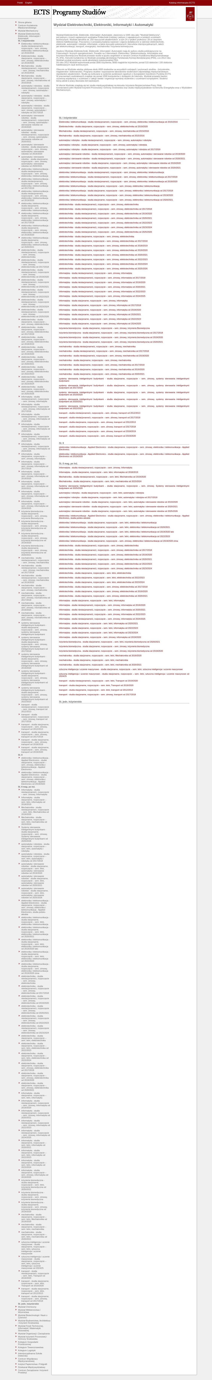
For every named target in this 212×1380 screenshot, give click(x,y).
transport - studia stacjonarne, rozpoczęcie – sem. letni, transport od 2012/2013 (35, 1291)
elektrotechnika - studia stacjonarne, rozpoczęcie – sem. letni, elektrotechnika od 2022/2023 (35, 1046)
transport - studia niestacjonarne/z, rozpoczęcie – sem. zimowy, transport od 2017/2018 (35, 718)
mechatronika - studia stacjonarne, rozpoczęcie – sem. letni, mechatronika (33, 1226)
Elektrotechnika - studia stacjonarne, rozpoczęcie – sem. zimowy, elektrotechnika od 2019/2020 (35, 59)
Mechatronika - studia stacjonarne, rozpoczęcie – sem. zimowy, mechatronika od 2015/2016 (35, 79)
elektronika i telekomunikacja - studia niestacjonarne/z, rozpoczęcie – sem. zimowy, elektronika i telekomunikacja (35, 172)
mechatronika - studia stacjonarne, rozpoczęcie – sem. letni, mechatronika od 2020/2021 (34, 1235)
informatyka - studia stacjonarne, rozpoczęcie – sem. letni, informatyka (33, 1095)
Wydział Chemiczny (27, 1307)
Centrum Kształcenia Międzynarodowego (28, 26)
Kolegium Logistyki (27, 1350)
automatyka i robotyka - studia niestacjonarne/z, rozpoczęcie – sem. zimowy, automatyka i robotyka (35, 89)
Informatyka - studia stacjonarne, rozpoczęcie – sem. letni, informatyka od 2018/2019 (33, 800)
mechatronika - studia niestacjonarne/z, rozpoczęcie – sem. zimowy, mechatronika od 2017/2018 (35, 569)
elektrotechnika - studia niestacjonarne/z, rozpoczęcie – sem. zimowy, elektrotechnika (35, 253)
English (28, 3)
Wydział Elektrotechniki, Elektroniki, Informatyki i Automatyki (29, 36)
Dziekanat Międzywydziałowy (31, 1367)
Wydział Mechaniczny (28, 31)
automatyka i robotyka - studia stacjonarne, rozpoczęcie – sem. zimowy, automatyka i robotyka (35, 99)
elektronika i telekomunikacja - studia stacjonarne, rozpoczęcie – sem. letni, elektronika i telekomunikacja (35, 920)
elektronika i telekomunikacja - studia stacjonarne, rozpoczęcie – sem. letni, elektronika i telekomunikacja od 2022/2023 (35, 956)
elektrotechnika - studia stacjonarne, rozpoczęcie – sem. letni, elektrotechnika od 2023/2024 (35, 1056)
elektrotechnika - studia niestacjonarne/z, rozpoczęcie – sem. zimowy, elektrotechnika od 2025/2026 (35, 313)
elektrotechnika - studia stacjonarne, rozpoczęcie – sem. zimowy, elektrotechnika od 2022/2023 (35, 370)
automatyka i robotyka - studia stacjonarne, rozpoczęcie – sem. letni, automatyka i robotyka (35, 847)
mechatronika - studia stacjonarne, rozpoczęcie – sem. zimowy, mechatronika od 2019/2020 (35, 606)
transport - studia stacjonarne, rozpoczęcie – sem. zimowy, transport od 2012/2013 (35, 726)
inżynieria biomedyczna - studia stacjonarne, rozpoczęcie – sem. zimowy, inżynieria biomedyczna (34, 1195)
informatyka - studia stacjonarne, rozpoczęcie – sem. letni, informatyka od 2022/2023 (33, 1153)
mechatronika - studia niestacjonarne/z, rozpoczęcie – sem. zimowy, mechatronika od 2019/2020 (35, 579)
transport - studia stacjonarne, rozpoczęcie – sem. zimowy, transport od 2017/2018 (35, 734)
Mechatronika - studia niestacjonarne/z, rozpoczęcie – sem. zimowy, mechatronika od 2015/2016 (35, 69)
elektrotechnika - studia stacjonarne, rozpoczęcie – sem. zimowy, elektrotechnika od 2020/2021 (35, 360)
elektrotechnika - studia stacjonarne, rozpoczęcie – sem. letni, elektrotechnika (33, 1038)
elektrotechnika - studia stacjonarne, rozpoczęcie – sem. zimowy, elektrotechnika (35, 321)
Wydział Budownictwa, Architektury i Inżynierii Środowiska (34, 1321)
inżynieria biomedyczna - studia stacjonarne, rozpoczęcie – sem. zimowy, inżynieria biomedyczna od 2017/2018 (34, 526)
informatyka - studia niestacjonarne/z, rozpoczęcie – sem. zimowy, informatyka (35, 399)
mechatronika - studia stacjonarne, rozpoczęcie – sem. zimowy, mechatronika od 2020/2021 (35, 616)
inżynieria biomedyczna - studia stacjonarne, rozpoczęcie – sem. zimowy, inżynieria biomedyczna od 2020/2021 (34, 550)
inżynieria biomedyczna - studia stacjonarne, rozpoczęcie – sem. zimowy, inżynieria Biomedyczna (34, 514)
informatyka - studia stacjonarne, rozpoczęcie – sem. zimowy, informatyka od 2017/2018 (34, 465)
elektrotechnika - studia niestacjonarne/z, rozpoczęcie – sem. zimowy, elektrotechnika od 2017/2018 (35, 263)
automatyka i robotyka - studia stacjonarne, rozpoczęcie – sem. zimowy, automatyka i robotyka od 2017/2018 (35, 109)
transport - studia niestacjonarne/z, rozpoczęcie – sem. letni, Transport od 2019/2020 (35, 1274)
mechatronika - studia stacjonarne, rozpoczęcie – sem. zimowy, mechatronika (34, 587)
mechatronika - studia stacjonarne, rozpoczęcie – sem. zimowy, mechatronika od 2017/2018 (35, 596)
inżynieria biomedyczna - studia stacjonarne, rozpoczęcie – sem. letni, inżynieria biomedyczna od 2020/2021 (33, 1185)
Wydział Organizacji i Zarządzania (34, 1333)
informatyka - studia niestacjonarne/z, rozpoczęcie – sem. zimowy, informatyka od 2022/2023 (35, 437)
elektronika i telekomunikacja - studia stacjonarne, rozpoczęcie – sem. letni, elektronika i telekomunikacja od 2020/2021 (35, 932)
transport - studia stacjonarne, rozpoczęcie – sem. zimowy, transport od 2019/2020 (35, 749)
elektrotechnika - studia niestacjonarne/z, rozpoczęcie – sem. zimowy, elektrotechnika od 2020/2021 (35, 283)
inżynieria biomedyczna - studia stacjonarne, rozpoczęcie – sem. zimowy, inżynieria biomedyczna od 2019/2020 (34, 538)
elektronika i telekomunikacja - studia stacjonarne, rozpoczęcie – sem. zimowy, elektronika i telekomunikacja (35, 206)
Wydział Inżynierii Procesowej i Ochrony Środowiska (32, 1337)
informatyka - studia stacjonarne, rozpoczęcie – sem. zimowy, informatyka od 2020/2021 (34, 485)
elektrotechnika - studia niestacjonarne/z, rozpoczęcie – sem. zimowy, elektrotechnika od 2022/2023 (35, 293)
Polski (20, 3)
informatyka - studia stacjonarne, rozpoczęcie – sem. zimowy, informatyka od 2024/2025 (34, 504)
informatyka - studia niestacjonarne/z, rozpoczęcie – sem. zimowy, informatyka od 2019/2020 (35, 417)
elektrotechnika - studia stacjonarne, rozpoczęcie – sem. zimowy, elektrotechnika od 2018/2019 (35, 340)
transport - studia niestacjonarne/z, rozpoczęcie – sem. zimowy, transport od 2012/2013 (35, 708)
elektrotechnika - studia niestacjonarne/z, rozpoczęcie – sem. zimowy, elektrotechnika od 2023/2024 (35, 303)
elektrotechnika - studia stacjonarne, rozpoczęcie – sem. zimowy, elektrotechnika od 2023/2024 (35, 380)
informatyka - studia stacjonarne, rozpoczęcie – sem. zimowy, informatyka (33, 456)
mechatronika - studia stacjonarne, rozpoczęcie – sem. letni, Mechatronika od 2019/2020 (34, 1218)
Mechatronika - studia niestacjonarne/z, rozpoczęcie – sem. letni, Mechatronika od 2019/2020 (35, 810)
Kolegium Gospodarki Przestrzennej (28, 1343)
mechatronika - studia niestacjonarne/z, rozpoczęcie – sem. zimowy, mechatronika (35, 560)
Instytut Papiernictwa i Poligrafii (32, 1364)
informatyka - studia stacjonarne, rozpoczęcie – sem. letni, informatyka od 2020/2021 (33, 1144)
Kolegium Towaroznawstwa (30, 1347)
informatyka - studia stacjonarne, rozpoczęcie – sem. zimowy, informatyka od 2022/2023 (34, 494)
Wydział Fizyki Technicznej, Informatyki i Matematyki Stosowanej (31, 1328)
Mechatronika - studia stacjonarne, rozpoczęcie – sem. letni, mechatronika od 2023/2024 (34, 820)
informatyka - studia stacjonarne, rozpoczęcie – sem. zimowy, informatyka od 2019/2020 (34, 475)
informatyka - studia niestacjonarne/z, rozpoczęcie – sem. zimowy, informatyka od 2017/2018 (35, 407)
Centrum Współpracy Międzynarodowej (28, 1360)
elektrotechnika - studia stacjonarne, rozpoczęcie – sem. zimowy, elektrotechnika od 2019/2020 (35, 350)
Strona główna (25, 22)
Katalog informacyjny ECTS (182, 3)
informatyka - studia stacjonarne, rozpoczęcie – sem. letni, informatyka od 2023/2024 (33, 1163)
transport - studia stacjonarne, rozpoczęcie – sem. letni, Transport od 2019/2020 (35, 1283)
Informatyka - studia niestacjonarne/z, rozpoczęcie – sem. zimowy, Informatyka (35, 792)
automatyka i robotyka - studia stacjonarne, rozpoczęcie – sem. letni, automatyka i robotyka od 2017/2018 (35, 857)
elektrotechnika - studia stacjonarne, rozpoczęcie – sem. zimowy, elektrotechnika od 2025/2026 (35, 390)
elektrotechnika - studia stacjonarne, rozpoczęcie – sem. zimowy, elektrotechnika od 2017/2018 (35, 330)
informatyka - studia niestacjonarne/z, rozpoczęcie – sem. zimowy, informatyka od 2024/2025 (35, 447)
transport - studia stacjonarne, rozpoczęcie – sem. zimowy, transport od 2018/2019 (35, 742)
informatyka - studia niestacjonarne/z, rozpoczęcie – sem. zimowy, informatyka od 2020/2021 (35, 427)
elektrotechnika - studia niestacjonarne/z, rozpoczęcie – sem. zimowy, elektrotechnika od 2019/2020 (35, 273)
